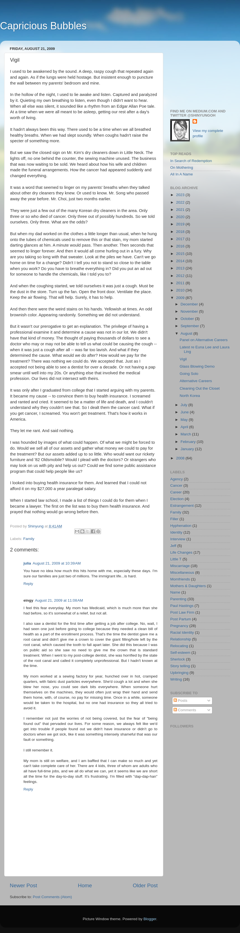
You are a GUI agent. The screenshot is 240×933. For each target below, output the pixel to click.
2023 (181, 195)
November (190, 311)
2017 (181, 239)
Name (175, 592)
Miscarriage (180, 566)
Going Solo (189, 374)
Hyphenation (180, 526)
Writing (176, 679)
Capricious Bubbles (43, 26)
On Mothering (181, 167)
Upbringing (179, 673)
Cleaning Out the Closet (200, 388)
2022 (181, 202)
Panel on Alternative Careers (204, 340)
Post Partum (180, 619)
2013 (181, 268)
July (184, 405)
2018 (181, 232)
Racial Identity (182, 632)
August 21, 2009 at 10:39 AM (57, 563)
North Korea (190, 396)
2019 (181, 224)
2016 (181, 246)
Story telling (180, 666)
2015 (181, 254)
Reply (28, 584)
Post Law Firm (182, 612)
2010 (181, 290)
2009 (181, 298)
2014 (181, 261)
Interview (177, 539)
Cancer (176, 485)
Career (176, 492)
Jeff (173, 546)
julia (27, 563)
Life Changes (181, 552)
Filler (174, 519)
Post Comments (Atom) (52, 897)
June (185, 412)
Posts (181, 700)
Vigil (183, 359)
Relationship (180, 639)
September (190, 326)
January (188, 449)
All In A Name (181, 174)
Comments (185, 710)
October (188, 319)
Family (28, 539)
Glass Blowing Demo (197, 366)
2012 (181, 276)
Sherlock (177, 659)
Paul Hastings (181, 606)
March (186, 434)
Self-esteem (180, 652)
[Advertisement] (200, 73)
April (185, 427)
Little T (175, 559)
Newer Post (23, 885)
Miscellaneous (182, 572)
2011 (181, 283)
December (190, 304)
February (189, 442)
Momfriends (180, 579)
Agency (176, 479)
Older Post (145, 885)
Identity (176, 532)
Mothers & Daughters (188, 586)
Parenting (178, 599)
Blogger (149, 919)
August (187, 333)
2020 (181, 217)
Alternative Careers (196, 381)
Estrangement (182, 505)
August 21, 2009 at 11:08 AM (59, 600)
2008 (181, 458)
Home (85, 885)
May (185, 420)
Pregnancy (179, 626)
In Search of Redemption (191, 161)
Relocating (179, 646)
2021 (181, 210)
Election (177, 499)
